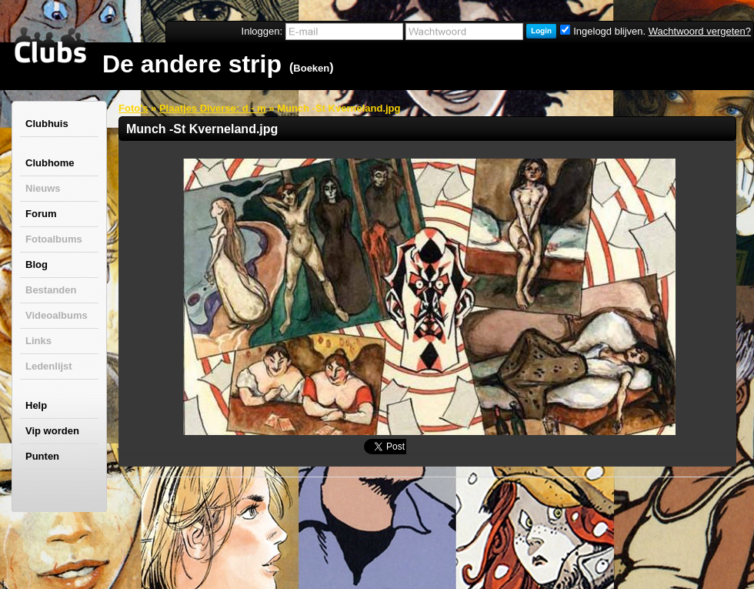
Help (36, 405)
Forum (40, 213)
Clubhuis (46, 123)
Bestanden (50, 290)
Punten (42, 456)
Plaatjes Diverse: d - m (212, 108)
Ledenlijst (48, 366)
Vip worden (52, 431)
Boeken (311, 68)
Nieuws (43, 188)
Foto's (133, 108)
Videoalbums (56, 315)
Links (38, 340)
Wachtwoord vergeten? (700, 31)
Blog (36, 264)
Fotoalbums (53, 239)
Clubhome (50, 163)
